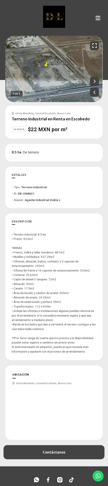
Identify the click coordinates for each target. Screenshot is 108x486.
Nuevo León (64, 113)
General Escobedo (45, 113)
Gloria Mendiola (24, 113)
